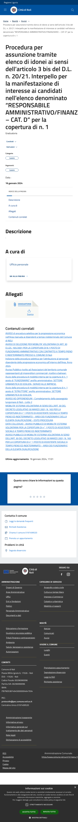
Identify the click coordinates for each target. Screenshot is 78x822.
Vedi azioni (12, 147)
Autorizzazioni (12, 651)
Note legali (10, 735)
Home (5, 21)
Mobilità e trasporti (52, 606)
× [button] (75, 787)
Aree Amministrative (15, 592)
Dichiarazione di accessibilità (18, 739)
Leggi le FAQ (49, 677)
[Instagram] (68, 574)
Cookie (5, 764)
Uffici (8, 596)
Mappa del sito (9, 767)
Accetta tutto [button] (28, 812)
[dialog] (39, 803)
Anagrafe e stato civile (54, 587)
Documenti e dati (13, 615)
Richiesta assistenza (53, 681)
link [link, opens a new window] (64, 800)
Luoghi (47, 650)
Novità (15, 21)
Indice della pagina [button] (17, 191)
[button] (39, 817)
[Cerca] (72, 10)
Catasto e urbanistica (53, 601)
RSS (4, 753)
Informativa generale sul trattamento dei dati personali (19, 728)
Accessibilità (8, 757)
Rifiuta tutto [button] (49, 812)
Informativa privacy (14, 722)
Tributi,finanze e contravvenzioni (20, 637)
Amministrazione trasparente (19, 717)
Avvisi (24, 21)
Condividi (11, 141)
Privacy (6, 760)
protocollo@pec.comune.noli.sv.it (17, 701)
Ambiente (10, 642)
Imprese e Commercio (53, 596)
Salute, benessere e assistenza (19, 647)
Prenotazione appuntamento (56, 667)
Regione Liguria (11, 2)
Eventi (47, 654)
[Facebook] (61, 574)
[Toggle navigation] (5, 9)
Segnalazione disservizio (54, 672)
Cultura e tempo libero (54, 592)
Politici (9, 606)
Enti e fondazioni (13, 601)
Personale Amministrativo (17, 610)
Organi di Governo (14, 587)
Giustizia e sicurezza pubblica (19, 633)
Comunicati (49, 633)
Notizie (47, 628)
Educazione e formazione (17, 628)
